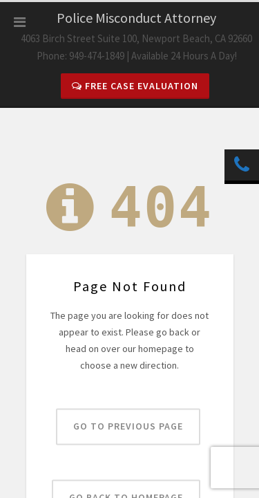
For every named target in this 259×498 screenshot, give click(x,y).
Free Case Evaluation (135, 86)
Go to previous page (128, 427)
